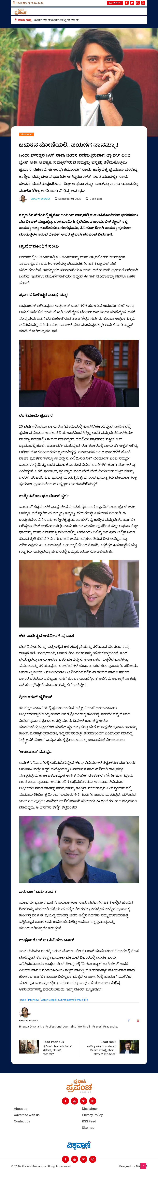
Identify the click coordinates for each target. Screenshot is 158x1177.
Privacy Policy (92, 1115)
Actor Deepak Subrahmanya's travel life (64, 1000)
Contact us (22, 1121)
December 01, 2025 (68, 199)
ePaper (115, 3)
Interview (33, 1000)
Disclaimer (90, 1108)
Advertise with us (27, 1115)
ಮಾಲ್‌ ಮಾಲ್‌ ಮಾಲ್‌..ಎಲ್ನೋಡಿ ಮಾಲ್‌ (56, 20)
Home (22, 1000)
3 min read (94, 199)
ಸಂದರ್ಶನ (26, 134)
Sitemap (88, 1127)
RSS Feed (89, 1121)
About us (20, 1108)
